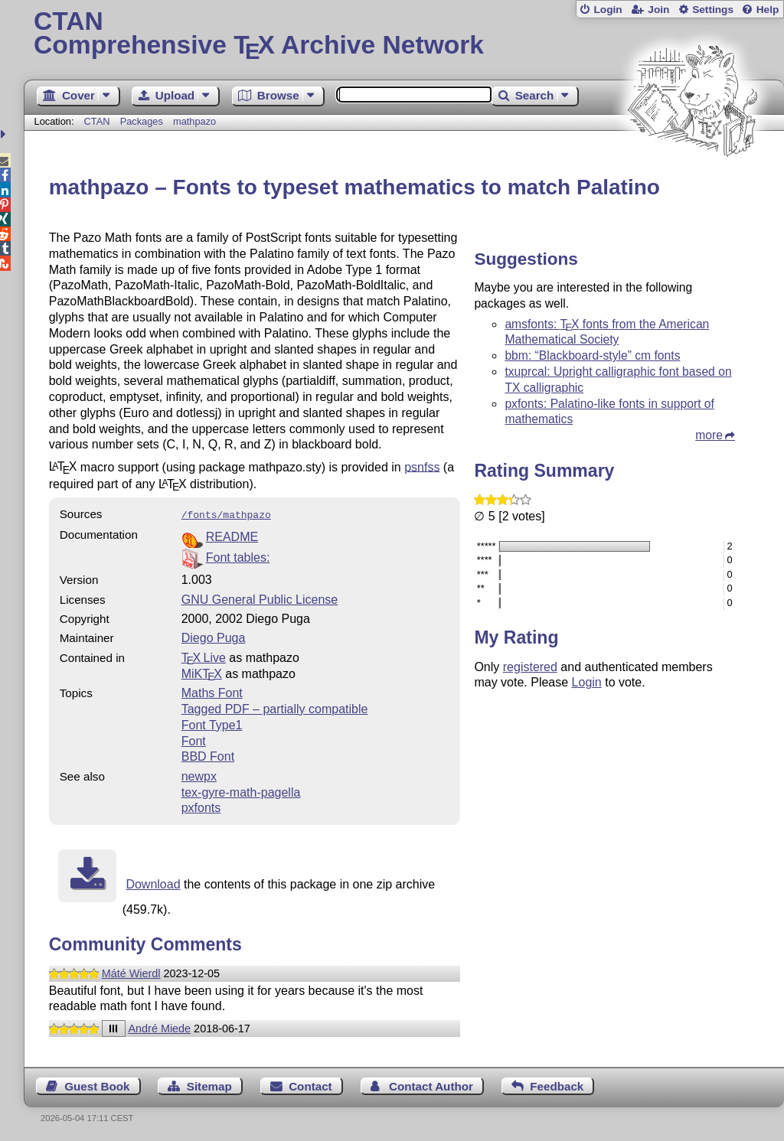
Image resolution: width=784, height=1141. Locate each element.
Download (153, 882)
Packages (143, 121)
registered (530, 666)
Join (658, 9)
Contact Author (431, 1084)
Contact (310, 1084)
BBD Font (207, 754)
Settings (712, 9)
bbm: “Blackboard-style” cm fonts (592, 355)
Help (767, 9)
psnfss (421, 466)
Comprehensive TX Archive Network (404, 34)
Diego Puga (213, 636)
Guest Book (96, 1084)
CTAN (97, 121)
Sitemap (209, 1084)
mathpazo (194, 121)
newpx (199, 774)
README (232, 535)
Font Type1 (212, 723)
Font (193, 739)
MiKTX (201, 672)
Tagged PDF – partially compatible (274, 707)
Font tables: (238, 555)
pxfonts (201, 806)
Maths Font (212, 691)
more (709, 435)
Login (607, 9)
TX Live (203, 656)
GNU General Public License (259, 598)
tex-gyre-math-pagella (241, 790)
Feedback (556, 1084)
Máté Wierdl (131, 972)
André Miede (160, 1027)
